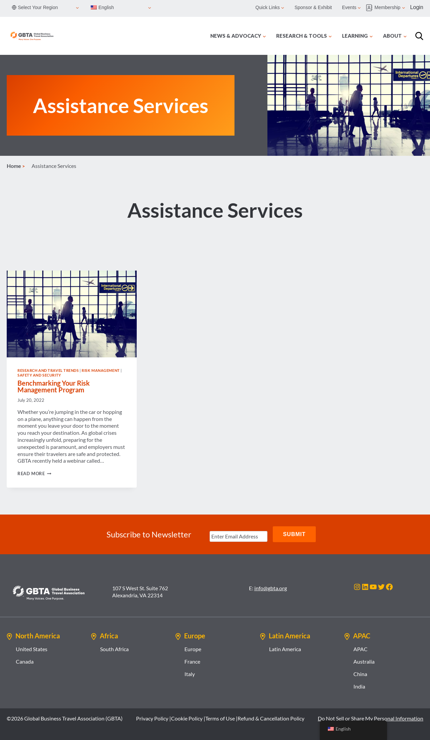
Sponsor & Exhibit (313, 7)
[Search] (419, 36)
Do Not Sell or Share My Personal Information (370, 717)
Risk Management (101, 370)
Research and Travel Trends (48, 370)
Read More (34, 473)
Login (416, 7)
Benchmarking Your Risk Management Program (53, 386)
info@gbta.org (270, 587)
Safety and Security (39, 375)
